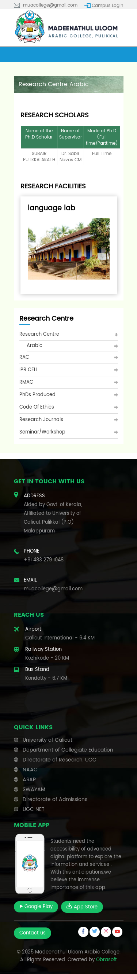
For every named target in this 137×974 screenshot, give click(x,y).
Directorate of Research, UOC (59, 760)
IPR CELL (28, 370)
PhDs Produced (37, 395)
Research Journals (41, 420)
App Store (82, 907)
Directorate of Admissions (55, 799)
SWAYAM (34, 789)
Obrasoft (106, 960)
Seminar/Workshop (42, 432)
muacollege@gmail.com (50, 5)
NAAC (30, 769)
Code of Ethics (36, 407)
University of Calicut (47, 740)
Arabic (34, 346)
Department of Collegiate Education (68, 750)
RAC (24, 357)
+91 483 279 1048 (44, 560)
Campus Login (107, 5)
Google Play (36, 907)
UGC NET (34, 809)
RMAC (26, 382)
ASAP (29, 779)
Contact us (32, 933)
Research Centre (39, 334)
